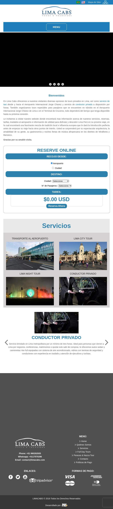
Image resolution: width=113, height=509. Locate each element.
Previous (6, 342)
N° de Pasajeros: (49, 186)
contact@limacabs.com (33, 460)
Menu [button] (56, 27)
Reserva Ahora (56, 206)
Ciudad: (58, 168)
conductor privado (84, 104)
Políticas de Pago (84, 462)
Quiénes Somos (84, 445)
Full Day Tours (83, 452)
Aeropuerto (58, 163)
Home (84, 441)
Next (107, 342)
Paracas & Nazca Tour (84, 455)
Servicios (84, 448)
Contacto (84, 459)
